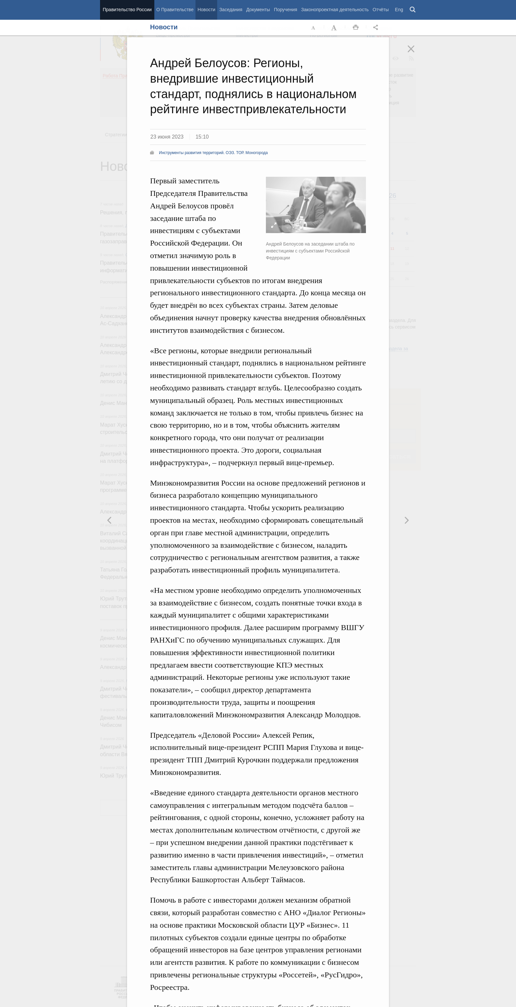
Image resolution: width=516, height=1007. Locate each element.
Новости (206, 9)
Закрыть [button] (416, 53)
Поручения (285, 9)
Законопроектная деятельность (335, 9)
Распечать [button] (356, 28)
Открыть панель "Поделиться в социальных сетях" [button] (377, 28)
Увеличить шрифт (335, 28)
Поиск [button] (413, 10)
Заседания (230, 9)
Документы (258, 9)
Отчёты (381, 9)
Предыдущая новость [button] (406, 520)
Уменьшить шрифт (314, 28)
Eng (399, 9)
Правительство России (127, 9)
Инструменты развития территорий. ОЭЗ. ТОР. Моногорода (213, 152)
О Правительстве (175, 9)
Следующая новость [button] (109, 520)
